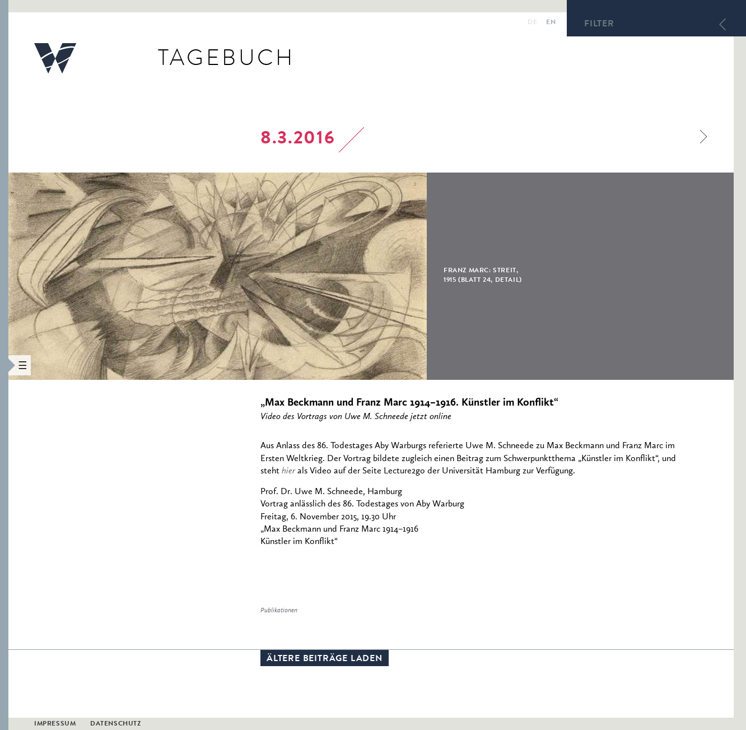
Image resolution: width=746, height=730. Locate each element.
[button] (4, 365)
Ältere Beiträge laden (325, 659)
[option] (293, 276)
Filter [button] (599, 24)
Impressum (55, 724)
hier (288, 471)
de (532, 23)
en (551, 23)
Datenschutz (115, 724)
